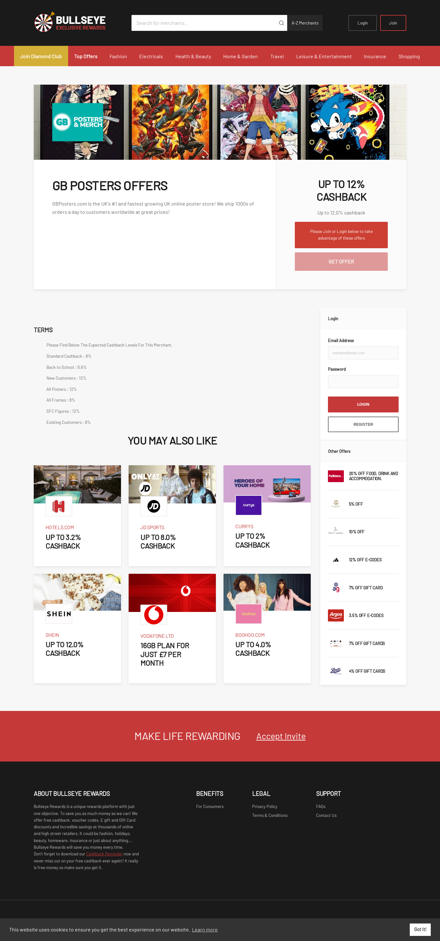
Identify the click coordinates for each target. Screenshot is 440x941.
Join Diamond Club (41, 56)
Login (363, 22)
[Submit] (281, 23)
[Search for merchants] (203, 23)
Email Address (341, 340)
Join (393, 22)
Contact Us (326, 815)
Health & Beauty (193, 56)
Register (363, 424)
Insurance (375, 56)
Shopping (409, 56)
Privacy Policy (264, 806)
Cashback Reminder (104, 853)
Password (337, 369)
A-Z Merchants (305, 22)
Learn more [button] (205, 929)
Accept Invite (281, 736)
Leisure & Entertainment (324, 56)
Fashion (118, 56)
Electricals (151, 56)
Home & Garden (240, 56)
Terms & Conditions (269, 815)
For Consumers (210, 806)
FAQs (320, 806)
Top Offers (85, 56)
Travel (277, 56)
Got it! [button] (420, 929)
